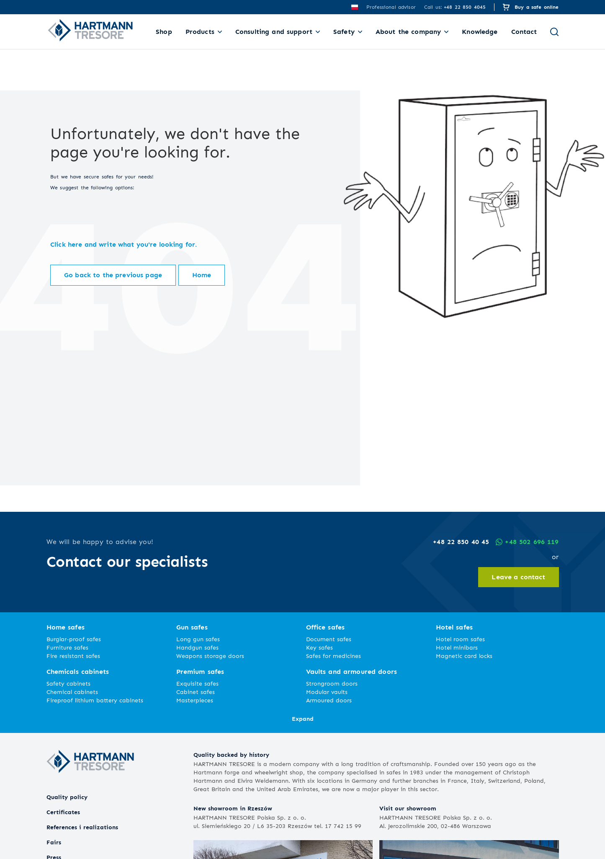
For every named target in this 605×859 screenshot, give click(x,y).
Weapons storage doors (210, 655)
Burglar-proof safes (73, 638)
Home (201, 275)
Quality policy (67, 796)
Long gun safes (198, 638)
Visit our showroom (407, 808)
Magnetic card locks (464, 655)
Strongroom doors (332, 683)
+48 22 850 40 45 (461, 542)
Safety (344, 32)
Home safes (65, 627)
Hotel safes (454, 627)
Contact (524, 32)
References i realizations (82, 827)
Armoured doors (329, 700)
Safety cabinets (68, 683)
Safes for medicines (333, 655)
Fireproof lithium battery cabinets (94, 700)
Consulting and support (273, 32)
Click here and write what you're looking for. (123, 244)
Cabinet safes (195, 691)
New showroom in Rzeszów (232, 808)
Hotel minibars (457, 647)
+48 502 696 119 (527, 542)
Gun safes (192, 627)
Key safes (319, 647)
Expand (303, 718)
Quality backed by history (231, 754)
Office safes (325, 627)
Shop (164, 32)
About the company (408, 32)
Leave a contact (518, 577)
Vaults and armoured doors (351, 672)
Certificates (63, 811)
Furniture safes (67, 647)
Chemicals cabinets (77, 672)
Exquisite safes (197, 683)
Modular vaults (327, 691)
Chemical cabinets (72, 691)
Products (199, 32)
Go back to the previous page (113, 275)
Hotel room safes (460, 638)
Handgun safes (197, 647)
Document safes (328, 638)
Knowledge (479, 32)
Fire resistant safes (73, 655)
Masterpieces (194, 700)
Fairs (53, 842)
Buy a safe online (537, 7)
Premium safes (200, 672)
